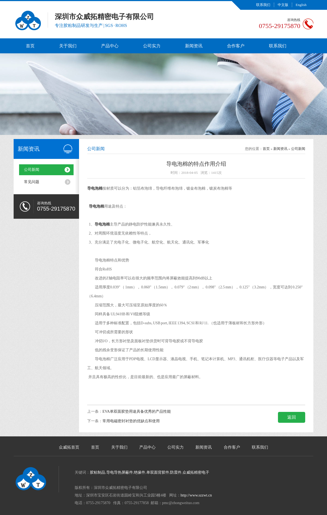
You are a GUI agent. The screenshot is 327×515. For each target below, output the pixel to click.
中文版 (283, 5)
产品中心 (110, 46)
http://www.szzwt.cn (196, 495)
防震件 (175, 472)
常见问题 (31, 182)
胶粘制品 (97, 472)
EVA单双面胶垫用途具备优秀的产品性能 (136, 411)
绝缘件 (139, 472)
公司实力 (152, 46)
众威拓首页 (69, 447)
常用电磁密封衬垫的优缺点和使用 (131, 421)
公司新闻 (31, 170)
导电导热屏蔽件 (119, 472)
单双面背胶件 (157, 472)
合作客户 (235, 46)
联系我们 (263, 5)
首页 (30, 46)
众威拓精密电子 (196, 472)
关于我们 (68, 46)
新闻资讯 (193, 46)
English (301, 5)
